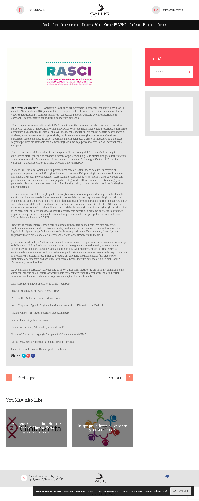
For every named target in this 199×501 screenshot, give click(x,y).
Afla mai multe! (160, 491)
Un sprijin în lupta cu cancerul (102, 426)
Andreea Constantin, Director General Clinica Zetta (36, 425)
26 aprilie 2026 (38, 432)
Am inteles (180, 491)
